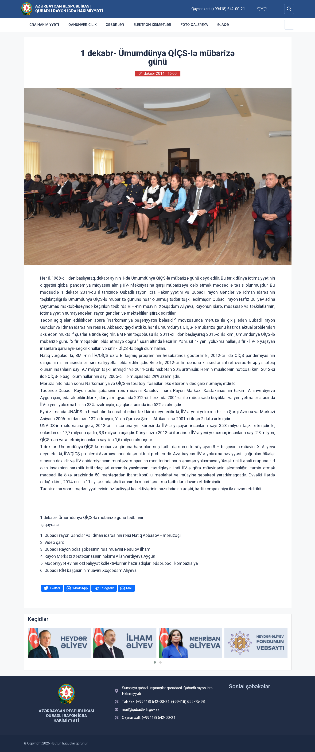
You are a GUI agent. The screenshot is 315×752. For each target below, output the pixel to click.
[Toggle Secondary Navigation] (289, 25)
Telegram (107, 588)
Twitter (55, 588)
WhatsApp (80, 588)
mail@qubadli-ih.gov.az (140, 709)
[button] (155, 662)
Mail (129, 588)
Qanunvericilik (82, 25)
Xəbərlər (115, 25)
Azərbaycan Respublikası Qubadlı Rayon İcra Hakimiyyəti (69, 8)
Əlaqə (223, 25)
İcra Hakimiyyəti (43, 25)
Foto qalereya (194, 25)
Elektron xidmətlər (152, 25)
